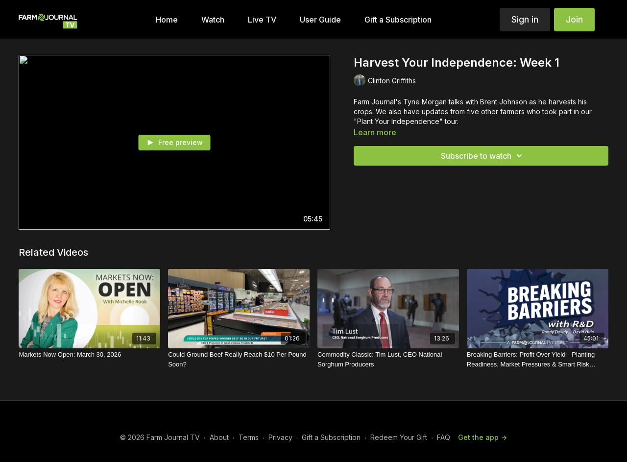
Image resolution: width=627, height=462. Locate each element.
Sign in (524, 19)
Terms (249, 437)
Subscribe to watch (483, 156)
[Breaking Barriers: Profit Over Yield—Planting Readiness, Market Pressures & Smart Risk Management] (537, 359)
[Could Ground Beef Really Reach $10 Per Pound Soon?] (239, 359)
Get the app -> (482, 437)
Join (574, 19)
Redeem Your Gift (398, 437)
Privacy (280, 437)
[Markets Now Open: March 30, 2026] (89, 355)
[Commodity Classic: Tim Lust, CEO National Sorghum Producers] (388, 359)
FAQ (443, 437)
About (219, 437)
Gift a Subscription (331, 437)
